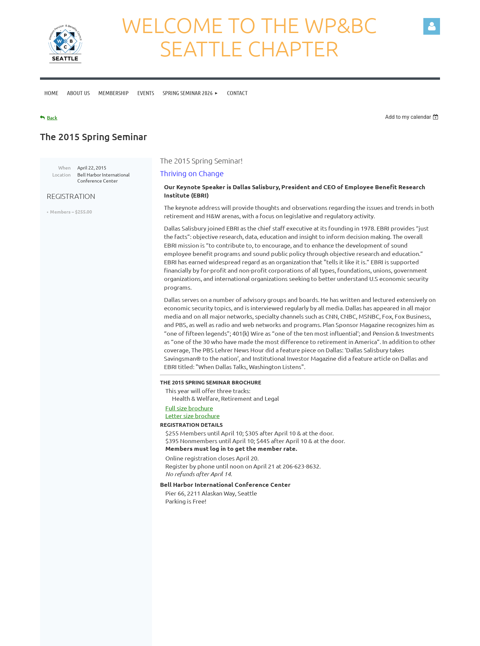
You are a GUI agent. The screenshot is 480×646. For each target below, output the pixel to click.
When (64, 168)
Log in (431, 26)
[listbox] (412, 117)
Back (52, 117)
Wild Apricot (360, 637)
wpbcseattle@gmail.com (282, 584)
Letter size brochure (192, 415)
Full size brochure (189, 407)
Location (61, 175)
